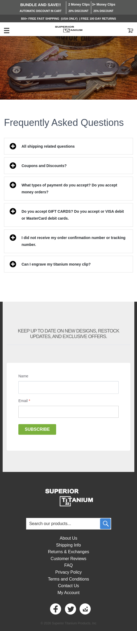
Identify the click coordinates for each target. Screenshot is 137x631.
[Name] (68, 387)
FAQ (68, 565)
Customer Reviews (68, 558)
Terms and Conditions (68, 579)
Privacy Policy (68, 572)
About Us (68, 538)
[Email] (68, 412)
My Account (68, 592)
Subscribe (37, 429)
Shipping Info (68, 545)
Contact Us (68, 585)
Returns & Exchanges (68, 551)
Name (23, 376)
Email (24, 401)
